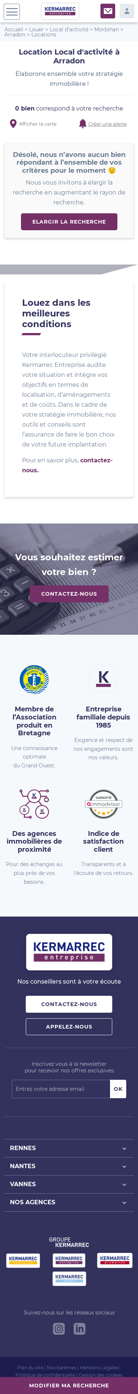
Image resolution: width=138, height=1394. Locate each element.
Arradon (14, 34)
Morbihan (106, 29)
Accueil (13, 29)
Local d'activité (69, 29)
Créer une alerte (107, 124)
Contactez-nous (69, 594)
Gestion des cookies (101, 1375)
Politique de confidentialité (45, 1375)
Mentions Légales (99, 1367)
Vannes (69, 1184)
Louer (36, 29)
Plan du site (30, 1367)
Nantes (69, 1166)
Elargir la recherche (69, 221)
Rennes (69, 1148)
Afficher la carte (38, 124)
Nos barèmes (61, 1367)
